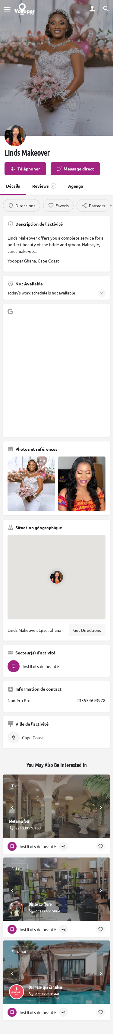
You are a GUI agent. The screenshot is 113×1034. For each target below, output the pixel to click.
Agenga (75, 186)
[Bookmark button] (100, 846)
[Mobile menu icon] (7, 9)
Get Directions (87, 630)
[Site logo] (25, 9)
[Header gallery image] (56, 68)
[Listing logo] (15, 135)
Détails (13, 186)
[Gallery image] (31, 484)
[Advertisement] (56, 375)
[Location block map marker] (56, 577)
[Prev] (12, 807)
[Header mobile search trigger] (106, 9)
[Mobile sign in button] (92, 9)
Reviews (44, 186)
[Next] (100, 807)
